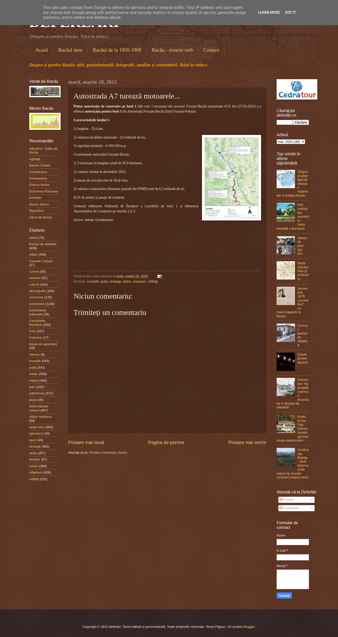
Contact (211, 50)
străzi (127, 281)
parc (32, 387)
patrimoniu (37, 393)
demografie (37, 291)
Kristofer (35, 198)
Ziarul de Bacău (40, 217)
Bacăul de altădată (43, 244)
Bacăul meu (70, 50)
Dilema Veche (39, 185)
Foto (32, 331)
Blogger (249, 627)
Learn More (269, 12)
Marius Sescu (39, 204)
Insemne (35, 337)
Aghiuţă (34, 159)
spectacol (36, 433)
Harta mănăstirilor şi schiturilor (303, 271)
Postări (286, 500)
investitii (93, 281)
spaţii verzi (37, 427)
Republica (36, 211)
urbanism (139, 281)
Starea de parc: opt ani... (302, 246)
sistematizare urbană (39, 408)
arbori (33, 238)
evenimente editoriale (37, 312)
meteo (33, 380)
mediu (33, 374)
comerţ (34, 271)
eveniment (36, 304)
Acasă (41, 50)
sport (33, 440)
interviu (34, 354)
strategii (115, 281)
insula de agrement (43, 344)
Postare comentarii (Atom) (108, 452)
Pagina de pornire (166, 442)
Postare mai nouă (86, 442)
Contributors (38, 172)
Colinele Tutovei (41, 261)
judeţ (104, 281)
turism (33, 466)
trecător (34, 459)
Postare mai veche (247, 442)
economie (36, 297)
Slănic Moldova (40, 417)
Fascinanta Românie (37, 322)
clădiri (33, 254)
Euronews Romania (43, 191)
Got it (290, 12)
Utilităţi (153, 281)
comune (35, 278)
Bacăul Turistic (40, 165)
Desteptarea (38, 178)
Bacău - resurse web (172, 50)
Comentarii (289, 508)
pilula (33, 400)
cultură (34, 284)
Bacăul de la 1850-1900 (117, 50)
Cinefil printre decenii (303, 358)
